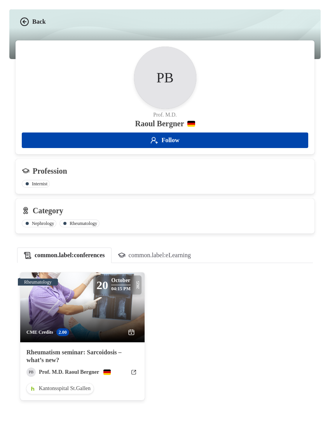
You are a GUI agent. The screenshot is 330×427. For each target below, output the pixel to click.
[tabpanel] (165, 336)
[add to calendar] (131, 332)
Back (33, 21)
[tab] (64, 255)
